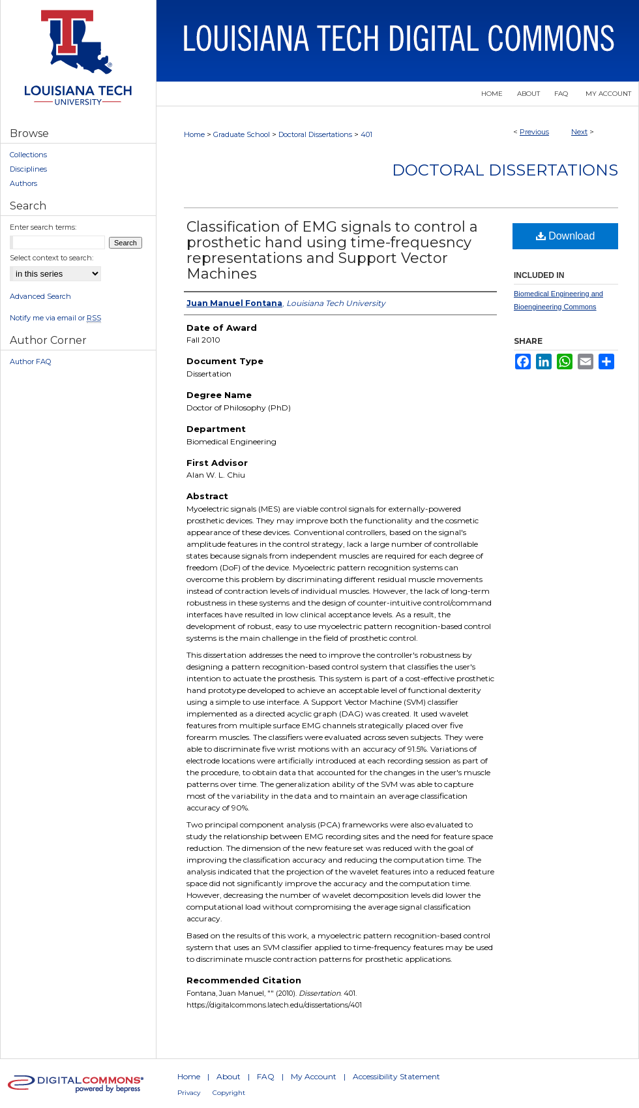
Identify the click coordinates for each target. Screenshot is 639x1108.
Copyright (229, 1092)
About (228, 1076)
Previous (534, 131)
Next (579, 131)
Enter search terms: (43, 227)
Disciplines (28, 169)
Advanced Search (40, 296)
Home (194, 134)
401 (366, 134)
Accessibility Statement (396, 1076)
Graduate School (241, 134)
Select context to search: (51, 257)
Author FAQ (30, 361)
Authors (23, 183)
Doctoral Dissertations (315, 134)
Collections (28, 154)
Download (565, 235)
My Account (313, 1076)
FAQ (266, 1076)
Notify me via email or (55, 317)
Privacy (188, 1092)
